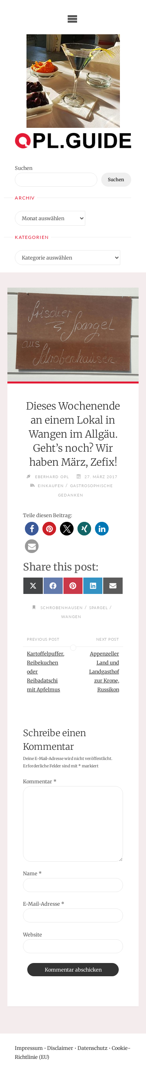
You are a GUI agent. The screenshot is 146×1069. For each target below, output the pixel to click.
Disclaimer (60, 1048)
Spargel (98, 607)
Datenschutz (92, 1048)
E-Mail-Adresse (43, 904)
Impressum (29, 1048)
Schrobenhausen (61, 607)
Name (32, 873)
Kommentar (39, 781)
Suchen (23, 168)
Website (32, 934)
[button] (32, 528)
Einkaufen (51, 485)
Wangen (71, 616)
